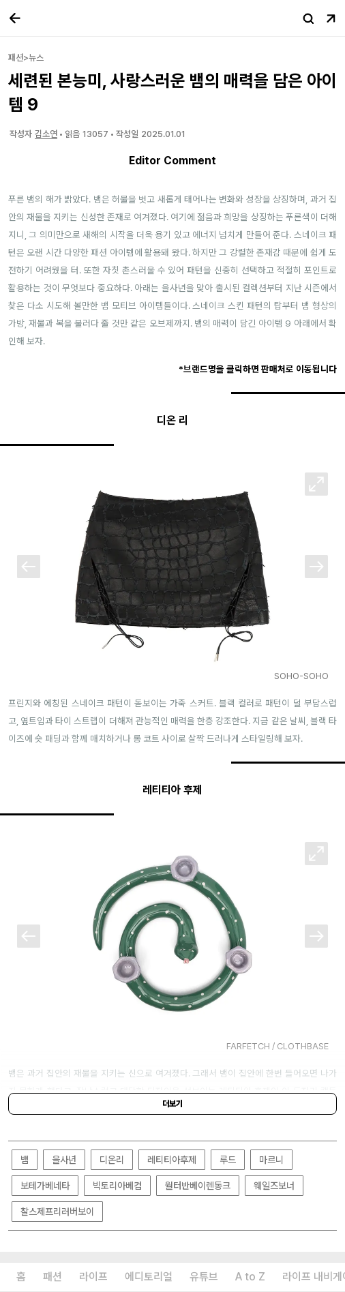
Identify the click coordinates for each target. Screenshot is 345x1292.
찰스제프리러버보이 (57, 1211)
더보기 (172, 1104)
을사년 (64, 1159)
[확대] (316, 484)
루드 (228, 1159)
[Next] (316, 566)
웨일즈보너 (274, 1185)
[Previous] (28, 566)
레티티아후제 (171, 1159)
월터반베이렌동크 (197, 1185)
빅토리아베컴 (117, 1185)
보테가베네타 (45, 1185)
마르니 (271, 1159)
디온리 (112, 1159)
